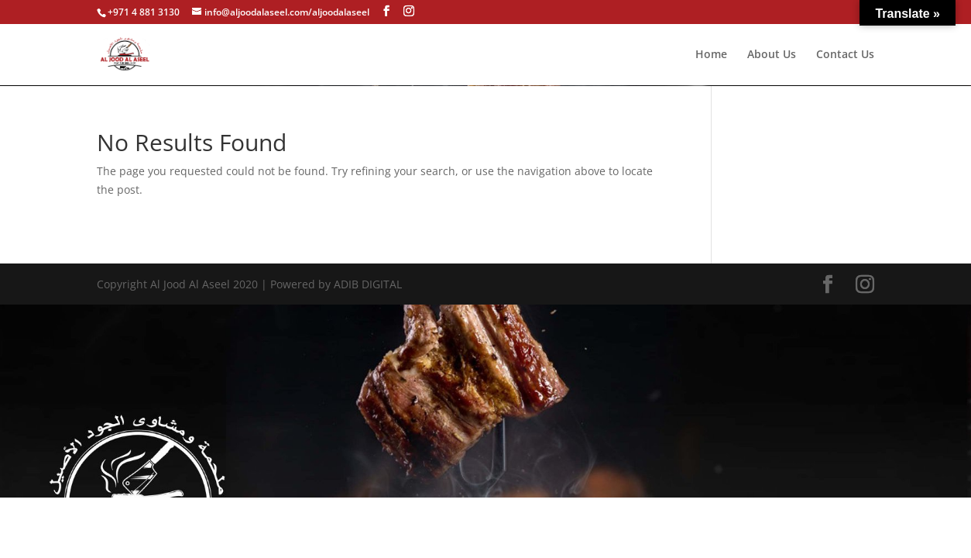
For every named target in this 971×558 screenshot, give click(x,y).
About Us (771, 55)
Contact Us (845, 55)
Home (711, 55)
